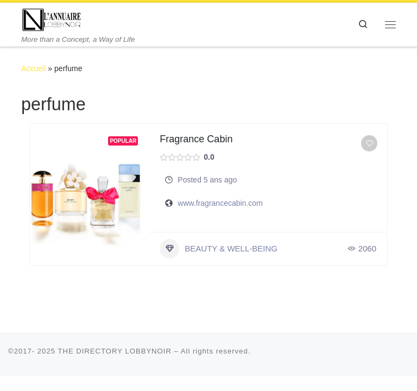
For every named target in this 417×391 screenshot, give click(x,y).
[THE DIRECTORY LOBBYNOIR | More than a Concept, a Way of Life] (52, 19)
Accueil (33, 68)
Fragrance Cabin (196, 139)
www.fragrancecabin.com (220, 203)
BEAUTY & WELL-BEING (218, 248)
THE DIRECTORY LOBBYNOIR (115, 351)
